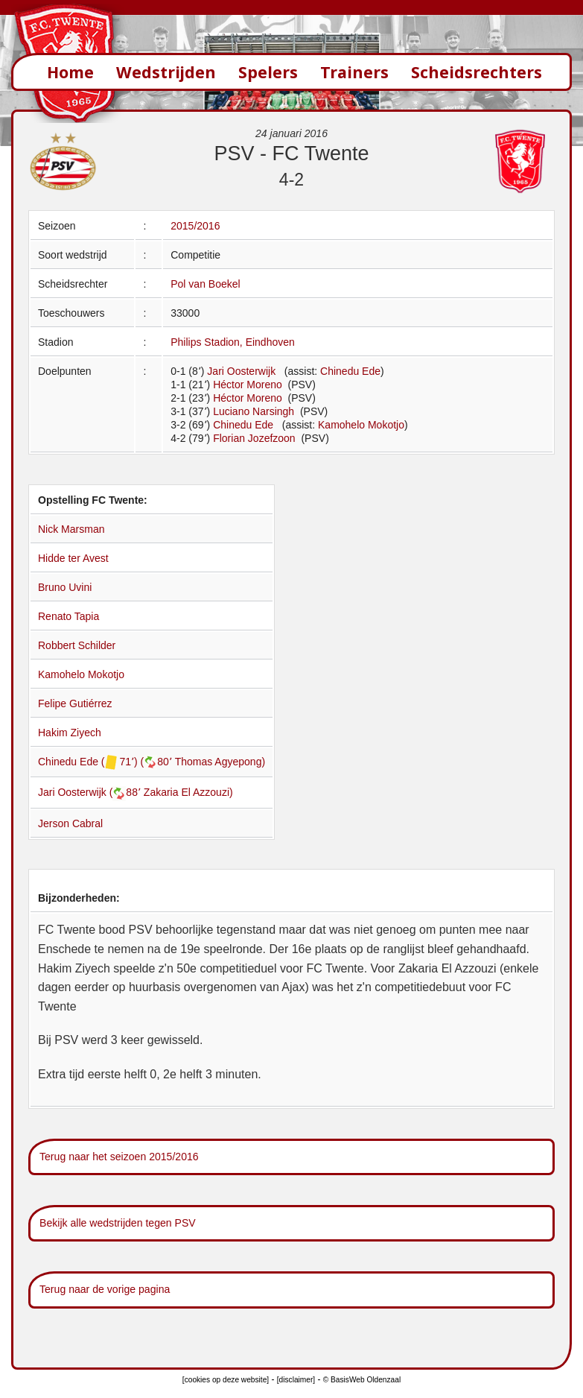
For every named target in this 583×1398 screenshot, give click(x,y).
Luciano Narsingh (255, 411)
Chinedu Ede (350, 371)
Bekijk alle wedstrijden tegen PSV (117, 1223)
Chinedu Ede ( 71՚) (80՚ (106, 762)
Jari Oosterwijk (241, 371)
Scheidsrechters (476, 72)
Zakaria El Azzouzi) (188, 792)
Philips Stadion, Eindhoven (233, 342)
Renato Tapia (68, 616)
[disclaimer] (296, 1380)
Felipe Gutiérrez (75, 703)
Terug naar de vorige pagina (104, 1289)
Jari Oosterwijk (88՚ (91, 792)
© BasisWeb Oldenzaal (362, 1380)
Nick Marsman (71, 529)
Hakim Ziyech (69, 732)
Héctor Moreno (248, 384)
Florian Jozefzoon (255, 438)
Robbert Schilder (76, 645)
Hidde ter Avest (73, 558)
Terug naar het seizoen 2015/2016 (119, 1157)
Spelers (268, 72)
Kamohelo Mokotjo (361, 425)
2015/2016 (195, 226)
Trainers (354, 72)
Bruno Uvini (65, 587)
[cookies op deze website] (225, 1380)
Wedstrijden (166, 72)
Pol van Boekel (205, 284)
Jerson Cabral (70, 823)
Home (70, 72)
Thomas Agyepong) (220, 762)
